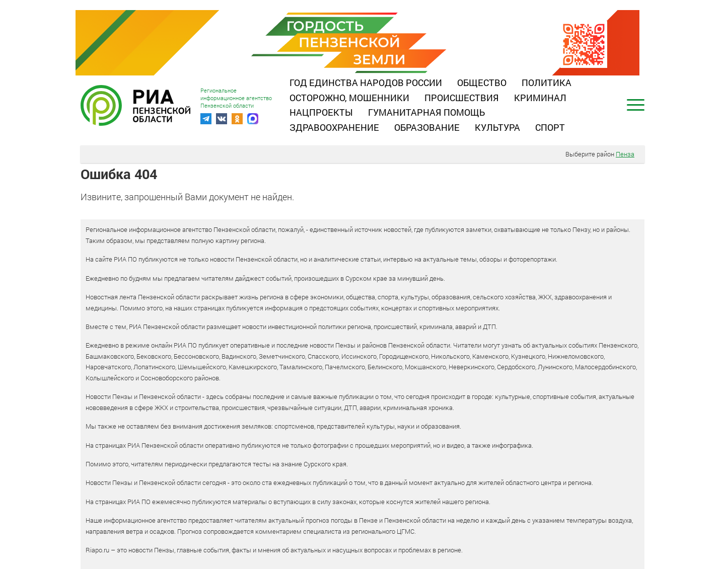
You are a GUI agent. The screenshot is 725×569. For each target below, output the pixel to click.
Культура (497, 127)
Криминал (540, 98)
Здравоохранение (334, 127)
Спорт (550, 127)
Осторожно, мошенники (349, 98)
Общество (481, 82)
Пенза (625, 153)
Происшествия (461, 98)
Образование (427, 127)
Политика (546, 82)
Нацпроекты (321, 112)
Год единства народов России (365, 82)
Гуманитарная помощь (426, 112)
